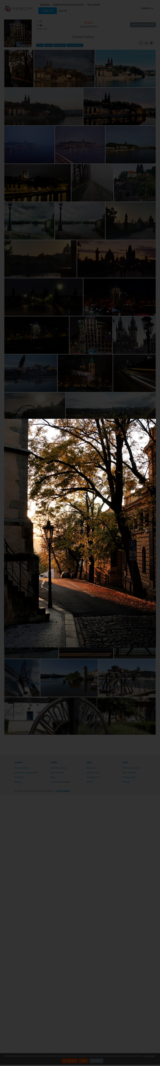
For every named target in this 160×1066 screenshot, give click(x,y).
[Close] (155, 419)
